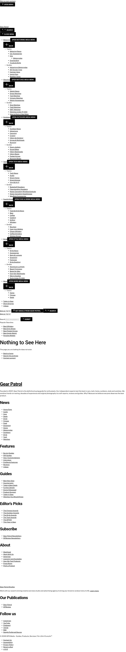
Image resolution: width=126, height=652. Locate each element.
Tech (5, 162)
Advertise (7, 556)
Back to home (8, 353)
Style (5, 239)
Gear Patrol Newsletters (12, 536)
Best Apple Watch (10, 333)
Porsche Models (9, 335)
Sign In (2, 311)
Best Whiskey (8, 326)
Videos (5, 306)
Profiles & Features (10, 462)
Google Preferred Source (12, 632)
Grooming (7, 425)
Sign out (8, 314)
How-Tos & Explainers (11, 458)
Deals (5, 416)
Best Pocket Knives (10, 331)
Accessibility (8, 642)
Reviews (6, 464)
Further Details (9, 487)
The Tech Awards (9, 517)
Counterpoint (8, 483)
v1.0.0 (5, 649)
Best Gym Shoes (9, 329)
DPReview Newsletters (11, 538)
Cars (5, 414)
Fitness (6, 421)
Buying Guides (8, 453)
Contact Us (7, 640)
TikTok (5, 628)
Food (5, 423)
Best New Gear (8, 481)
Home (5, 428)
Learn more (94, 591)
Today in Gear (8, 301)
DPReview (7, 607)
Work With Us (8, 554)
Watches (6, 80)
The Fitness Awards (10, 510)
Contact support (9, 358)
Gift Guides (7, 455)
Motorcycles (7, 430)
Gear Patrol (7, 605)
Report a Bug (8, 647)
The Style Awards (10, 515)
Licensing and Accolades (12, 559)
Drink (5, 419)
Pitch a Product (9, 566)
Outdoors (6, 117)
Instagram (7, 621)
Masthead (7, 552)
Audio (5, 412)
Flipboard (6, 625)
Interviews (7, 460)
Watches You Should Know (13, 497)
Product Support (9, 492)
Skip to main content (7, 1)
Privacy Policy (8, 645)
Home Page (7, 409)
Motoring (6, 40)
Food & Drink (8, 199)
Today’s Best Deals (10, 485)
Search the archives (10, 356)
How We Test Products (11, 561)
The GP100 (7, 520)
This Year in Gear (9, 522)
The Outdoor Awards (11, 513)
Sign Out (8, 311)
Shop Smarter (8, 303)
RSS (4, 630)
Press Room (7, 563)
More (5, 281)
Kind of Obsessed (9, 490)
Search (3, 319)
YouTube (6, 623)
